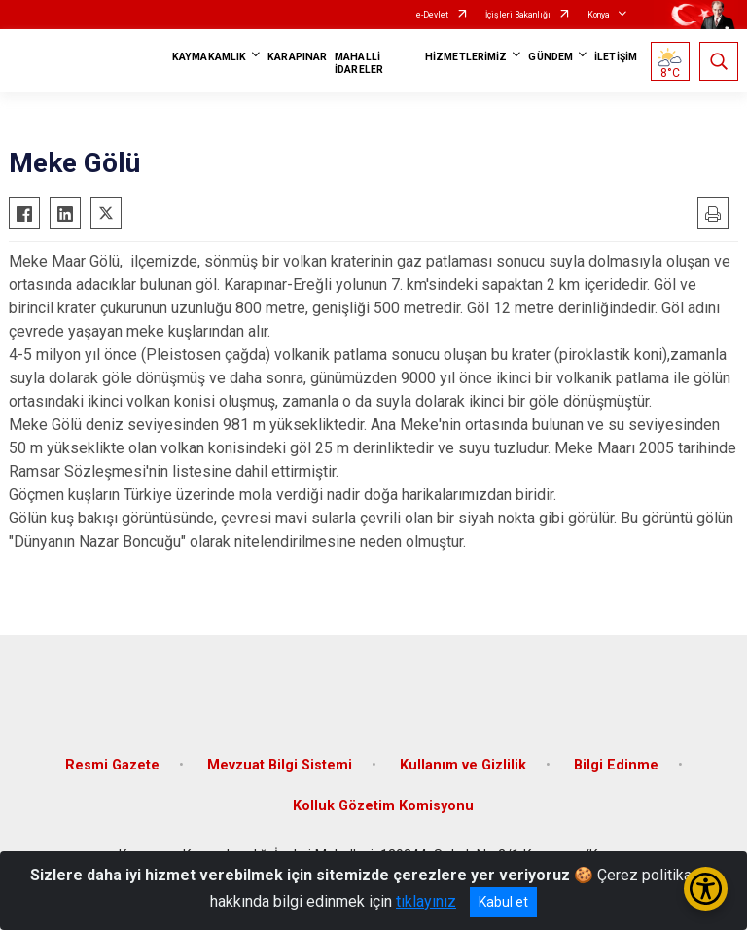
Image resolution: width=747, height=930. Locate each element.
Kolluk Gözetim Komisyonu (383, 806)
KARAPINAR (297, 57)
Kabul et (503, 902)
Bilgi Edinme (616, 765)
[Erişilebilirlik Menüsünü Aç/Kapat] (706, 889)
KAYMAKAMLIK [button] (209, 57)
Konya (598, 14)
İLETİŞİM (615, 57)
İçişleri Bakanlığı (518, 14)
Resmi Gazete (112, 765)
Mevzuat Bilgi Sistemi (279, 765)
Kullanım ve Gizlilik (463, 765)
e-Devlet (432, 14)
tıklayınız (426, 901)
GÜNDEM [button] (550, 57)
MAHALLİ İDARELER (359, 63)
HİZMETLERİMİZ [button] (466, 57)
